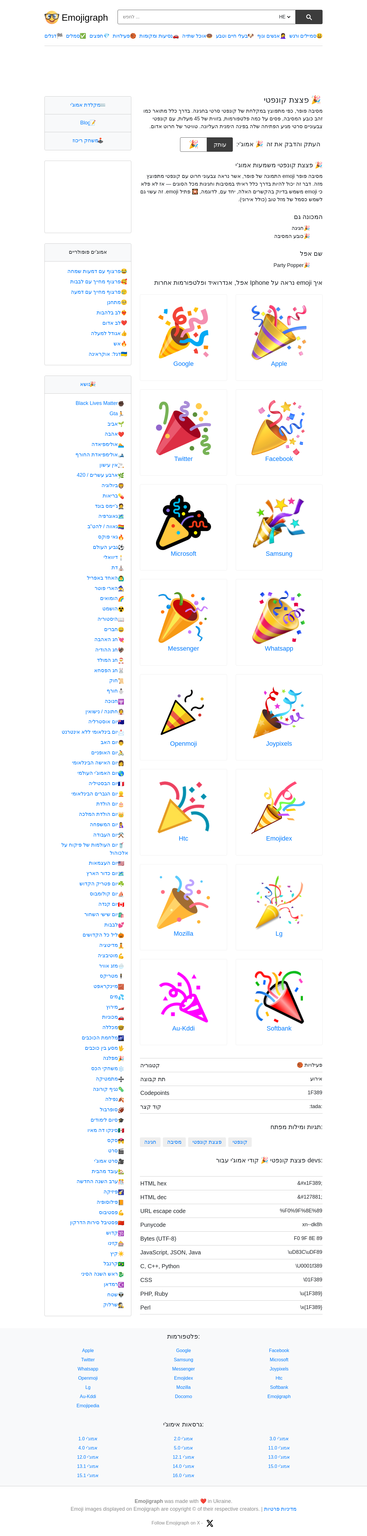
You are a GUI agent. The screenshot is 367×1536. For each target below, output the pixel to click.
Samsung (279, 553)
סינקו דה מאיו (105, 1130)
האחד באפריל (105, 578)
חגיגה (150, 1142)
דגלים (53, 36)
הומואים (112, 598)
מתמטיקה (110, 1079)
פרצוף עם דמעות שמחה (97, 271)
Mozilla (183, 933)
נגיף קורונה (108, 1089)
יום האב (112, 742)
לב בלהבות (112, 313)
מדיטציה (111, 945)
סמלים (76, 36)
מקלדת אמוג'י (88, 105)
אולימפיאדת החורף (99, 454)
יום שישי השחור (104, 914)
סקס (115, 1140)
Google (183, 363)
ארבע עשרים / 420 (100, 475)
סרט (116, 1151)
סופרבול (112, 1109)
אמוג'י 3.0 (279, 1438)
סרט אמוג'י (109, 1161)
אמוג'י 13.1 (88, 1466)
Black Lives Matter (100, 403)
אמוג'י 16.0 (183, 1475)
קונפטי (240, 1142)
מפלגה (113, 1058)
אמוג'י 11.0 (279, 1447)
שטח (115, 1294)
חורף (115, 691)
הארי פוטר (109, 588)
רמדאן (114, 1284)
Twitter (183, 458)
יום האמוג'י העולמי (100, 773)
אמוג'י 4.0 (87, 1447)
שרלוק (113, 1305)
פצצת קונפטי (207, 1142)
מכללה (113, 1027)
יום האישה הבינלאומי (98, 763)
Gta (117, 413)
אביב (116, 424)
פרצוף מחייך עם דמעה (99, 292)
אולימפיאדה (107, 444)
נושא (88, 384)
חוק (116, 680)
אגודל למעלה (109, 333)
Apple (279, 363)
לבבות (114, 925)
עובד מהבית (108, 1171)
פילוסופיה (110, 1202)
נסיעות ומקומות (159, 36)
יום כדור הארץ (105, 873)
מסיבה (174, 1142)
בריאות (113, 496)
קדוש (115, 1233)
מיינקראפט (108, 986)
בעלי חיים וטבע (235, 36)
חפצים (99, 36)
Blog (88, 123)
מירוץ (115, 1007)
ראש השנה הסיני (102, 1274)
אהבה (114, 434)
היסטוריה (110, 619)
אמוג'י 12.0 (88, 1457)
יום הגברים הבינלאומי (97, 794)
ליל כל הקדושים (103, 935)
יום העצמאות (106, 863)
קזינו (116, 1243)
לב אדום (115, 323)
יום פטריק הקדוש (101, 884)
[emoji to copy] (193, 144)
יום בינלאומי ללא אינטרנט (93, 732)
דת (118, 567)
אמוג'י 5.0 (183, 1447)
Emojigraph (85, 17)
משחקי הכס (107, 1068)
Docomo (183, 1396)
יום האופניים (107, 752)
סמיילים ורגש (306, 36)
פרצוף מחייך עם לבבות (99, 281)
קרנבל (114, 1263)
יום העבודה (108, 835)
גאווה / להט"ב (105, 526)
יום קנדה (111, 904)
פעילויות (124, 36)
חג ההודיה (109, 650)
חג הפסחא (109, 670)
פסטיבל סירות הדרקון (97, 1222)
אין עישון (111, 465)
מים (117, 996)
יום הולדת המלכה (101, 814)
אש (121, 344)
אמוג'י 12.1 (183, 1457)
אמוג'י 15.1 (88, 1475)
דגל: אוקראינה (108, 354)
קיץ (117, 1253)
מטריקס (112, 976)
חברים (114, 629)
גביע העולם (108, 547)
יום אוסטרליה (106, 721)
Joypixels (279, 743)
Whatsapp (279, 648)
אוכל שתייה (197, 36)
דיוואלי (114, 557)
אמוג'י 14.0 (183, 1466)
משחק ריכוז (88, 140)
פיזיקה (114, 1192)
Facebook (279, 458)
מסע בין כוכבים (104, 1048)
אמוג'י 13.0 (279, 1457)
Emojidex (279, 838)
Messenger (183, 648)
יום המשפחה (107, 824)
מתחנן (117, 302)
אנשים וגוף (271, 36)
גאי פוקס (111, 537)
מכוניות (113, 1017)
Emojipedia (88, 1405)
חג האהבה (109, 639)
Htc (183, 838)
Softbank (279, 1028)
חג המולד (110, 660)
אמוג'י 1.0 (87, 1438)
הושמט (113, 609)
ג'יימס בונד (109, 506)
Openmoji (183, 743)
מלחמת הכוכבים (103, 1038)
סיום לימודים (107, 1120)
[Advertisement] (183, 71)
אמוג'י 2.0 (183, 1438)
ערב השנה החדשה (100, 1181)
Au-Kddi (183, 1028)
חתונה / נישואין (104, 711)
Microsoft (183, 553)
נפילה (114, 1099)
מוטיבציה (111, 955)
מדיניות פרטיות (280, 1509)
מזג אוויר (111, 966)
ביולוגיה (112, 485)
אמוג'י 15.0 (279, 1466)
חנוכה (114, 701)
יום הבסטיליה (106, 783)
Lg (279, 933)
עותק (220, 142)
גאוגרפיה (111, 516)
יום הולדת (110, 804)
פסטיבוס (111, 1212)
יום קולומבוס (107, 894)
